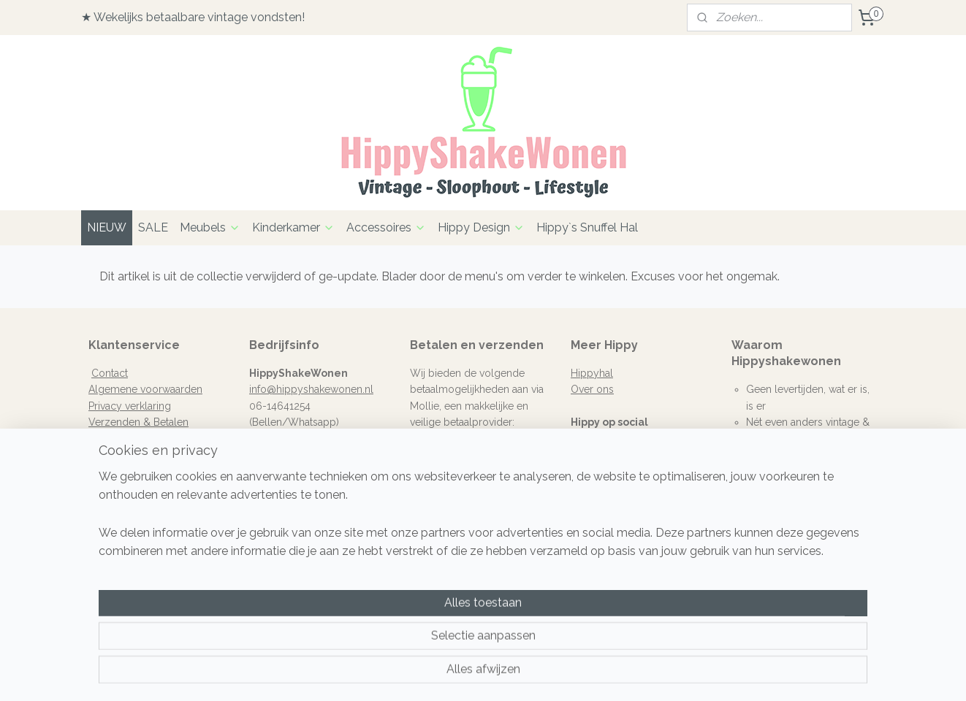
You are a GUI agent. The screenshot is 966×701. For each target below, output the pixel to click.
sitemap (441, 662)
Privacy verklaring (129, 406)
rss (468, 662)
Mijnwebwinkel (643, 662)
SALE (153, 227)
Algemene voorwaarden (145, 389)
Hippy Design (481, 227)
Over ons (592, 389)
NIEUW (106, 227)
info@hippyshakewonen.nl (311, 389)
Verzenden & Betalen (138, 422)
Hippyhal (592, 373)
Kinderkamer (293, 227)
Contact (109, 373)
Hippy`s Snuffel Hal (587, 227)
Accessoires (386, 227)
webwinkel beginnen (520, 662)
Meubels (210, 227)
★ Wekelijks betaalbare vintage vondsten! (193, 17)
